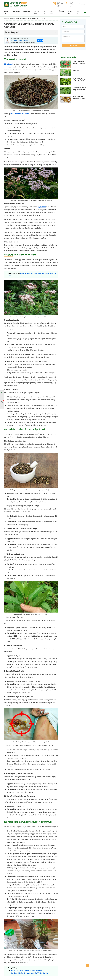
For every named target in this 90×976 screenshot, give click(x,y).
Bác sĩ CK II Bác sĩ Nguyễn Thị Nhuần (19, 40)
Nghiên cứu (26, 11)
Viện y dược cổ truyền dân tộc (15, 4)
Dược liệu (12, 18)
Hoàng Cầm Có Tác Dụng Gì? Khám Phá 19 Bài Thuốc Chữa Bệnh (79, 98)
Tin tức (45, 12)
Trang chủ (6, 12)
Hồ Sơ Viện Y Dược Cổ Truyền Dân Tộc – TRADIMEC (24, 42)
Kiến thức (61, 11)
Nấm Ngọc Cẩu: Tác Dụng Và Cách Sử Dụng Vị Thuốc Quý (26, 970)
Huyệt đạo (70, 12)
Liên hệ (77, 12)
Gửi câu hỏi (73, 45)
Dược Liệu (52, 12)
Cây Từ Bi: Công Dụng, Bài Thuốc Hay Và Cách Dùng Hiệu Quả (79, 81)
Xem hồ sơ (40, 40)
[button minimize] (55, 32)
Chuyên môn (36, 12)
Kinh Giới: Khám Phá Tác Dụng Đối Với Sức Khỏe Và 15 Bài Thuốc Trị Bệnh (79, 90)
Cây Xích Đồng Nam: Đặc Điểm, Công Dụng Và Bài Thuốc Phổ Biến (79, 63)
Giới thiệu (15, 11)
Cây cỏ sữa (75, 70)
